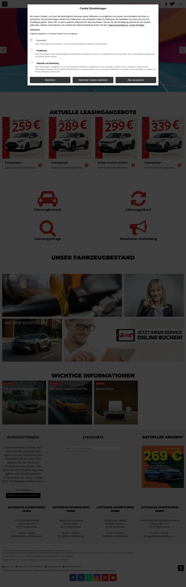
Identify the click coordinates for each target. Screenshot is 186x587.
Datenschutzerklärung (118, 25)
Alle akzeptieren (135, 80)
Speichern (50, 80)
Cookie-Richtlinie (136, 25)
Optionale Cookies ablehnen (93, 80)
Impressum (35, 29)
